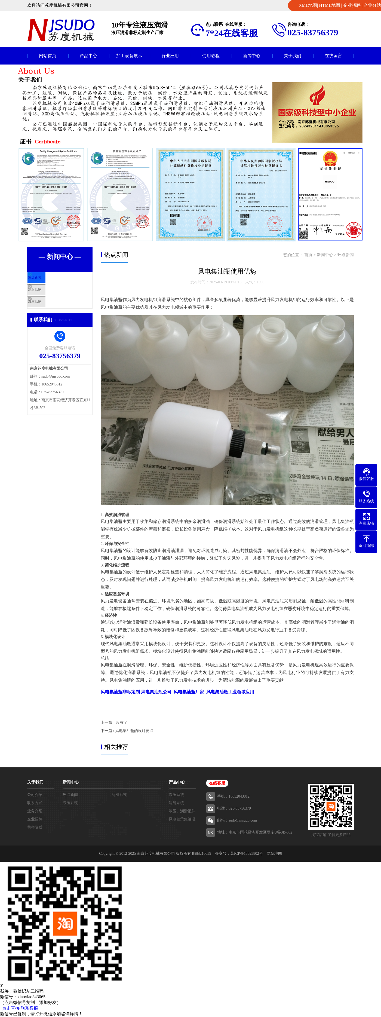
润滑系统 (48, 296)
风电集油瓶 (189, 692)
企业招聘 (352, 5)
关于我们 (292, 55)
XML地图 (308, 5)
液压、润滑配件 (182, 811)
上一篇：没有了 (114, 723)
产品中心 (88, 55)
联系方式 (34, 803)
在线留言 (333, 55)
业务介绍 (34, 811)
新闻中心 (251, 55)
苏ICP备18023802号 (246, 853)
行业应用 (170, 55)
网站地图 (274, 853)
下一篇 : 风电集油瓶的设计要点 (127, 731)
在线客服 (217, 783)
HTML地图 (329, 5)
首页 (308, 255)
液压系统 (48, 312)
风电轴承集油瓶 (182, 819)
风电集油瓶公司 (156, 692)
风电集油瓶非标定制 (120, 692)
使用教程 (211, 55)
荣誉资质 (34, 827)
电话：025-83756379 (234, 808)
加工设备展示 (129, 55)
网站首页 (47, 55)
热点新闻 (48, 280)
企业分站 (372, 5)
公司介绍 (34, 795)
